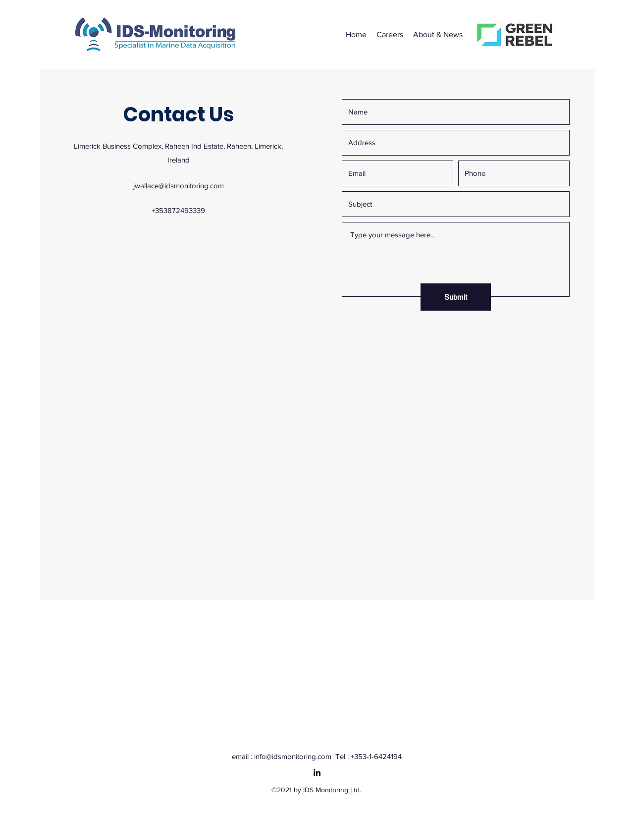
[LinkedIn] (317, 772)
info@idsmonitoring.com (292, 756)
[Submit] (456, 297)
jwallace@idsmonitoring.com (178, 185)
